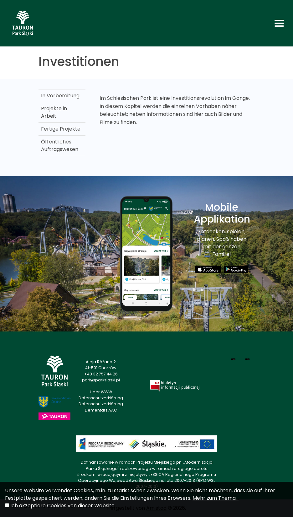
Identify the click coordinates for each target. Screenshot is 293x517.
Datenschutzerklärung (101, 398)
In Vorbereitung (60, 95)
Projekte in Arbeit (54, 112)
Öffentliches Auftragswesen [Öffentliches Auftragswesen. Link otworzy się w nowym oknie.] (59, 145)
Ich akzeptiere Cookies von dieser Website (62, 505)
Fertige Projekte (60, 128)
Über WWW (101, 392)
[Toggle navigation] (279, 23)
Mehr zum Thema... (216, 498)
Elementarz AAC (101, 410)
